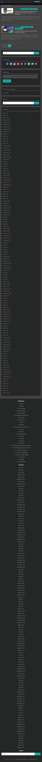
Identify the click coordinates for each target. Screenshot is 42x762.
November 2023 (7, 180)
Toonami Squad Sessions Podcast (21, 447)
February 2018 (6, 337)
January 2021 (6, 258)
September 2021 (7, 240)
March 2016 (6, 390)
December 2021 (7, 233)
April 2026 (5, 115)
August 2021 (6, 242)
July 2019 (5, 298)
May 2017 (5, 358)
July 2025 (5, 134)
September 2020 (7, 268)
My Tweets (6, 93)
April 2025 (5, 141)
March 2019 (6, 307)
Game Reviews (22, 410)
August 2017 (6, 351)
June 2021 (5, 247)
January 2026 (6, 122)
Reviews (22, 441)
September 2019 (7, 293)
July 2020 (5, 272)
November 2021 (7, 235)
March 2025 (6, 143)
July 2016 (5, 381)
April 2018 (5, 332)
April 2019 (5, 305)
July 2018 (5, 326)
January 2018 (6, 339)
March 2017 (6, 362)
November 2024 (7, 152)
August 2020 (6, 270)
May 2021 (5, 249)
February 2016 (6, 393)
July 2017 (5, 353)
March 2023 (6, 198)
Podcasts (21, 431)
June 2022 (5, 219)
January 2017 (6, 367)
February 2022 (6, 228)
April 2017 (5, 360)
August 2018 (6, 323)
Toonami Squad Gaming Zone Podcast (21, 445)
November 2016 (7, 372)
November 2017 (7, 344)
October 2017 (6, 346)
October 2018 (6, 319)
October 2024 (6, 154)
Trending (22, 459)
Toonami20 (22, 457)
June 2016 (5, 383)
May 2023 (5, 194)
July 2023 (5, 189)
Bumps (22, 406)
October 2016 (6, 374)
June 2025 (5, 136)
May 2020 (5, 277)
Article (21, 404)
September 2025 (7, 129)
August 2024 (6, 159)
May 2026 (5, 113)
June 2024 (5, 164)
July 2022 (5, 217)
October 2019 (6, 291)
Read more (10, 20)
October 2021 (6, 238)
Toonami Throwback (22, 450)
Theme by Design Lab (32, 759)
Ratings (22, 438)
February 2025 (6, 145)
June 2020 (5, 275)
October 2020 (6, 265)
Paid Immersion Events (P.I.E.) (21, 427)
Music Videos (22, 420)
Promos (22, 436)
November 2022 (7, 208)
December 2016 (7, 369)
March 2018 (6, 335)
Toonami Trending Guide (22, 452)
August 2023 (6, 187)
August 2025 (6, 131)
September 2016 (7, 376)
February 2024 (6, 173)
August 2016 (6, 379)
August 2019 (6, 295)
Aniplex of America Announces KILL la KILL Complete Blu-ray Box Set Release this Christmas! (26, 13)
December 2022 (7, 205)
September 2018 (7, 321)
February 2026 (6, 120)
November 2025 (7, 124)
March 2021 (6, 254)
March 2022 (6, 226)
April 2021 (5, 252)
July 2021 (5, 245)
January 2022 (6, 231)
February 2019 (6, 309)
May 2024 (5, 166)
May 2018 (5, 330)
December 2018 (7, 314)
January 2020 (6, 286)
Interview (21, 417)
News (31, 27)
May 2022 (5, 221)
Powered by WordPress (21, 759)
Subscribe (7, 81)
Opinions (22, 424)
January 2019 (6, 312)
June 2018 (5, 328)
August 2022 (6, 215)
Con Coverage (24, 9)
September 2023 (7, 184)
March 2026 (6, 117)
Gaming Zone (21, 413)
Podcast (22, 429)
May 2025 (5, 138)
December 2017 (7, 342)
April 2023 (5, 196)
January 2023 (6, 203)
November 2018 (7, 316)
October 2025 (6, 127)
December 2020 (7, 261)
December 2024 (7, 150)
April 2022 (5, 224)
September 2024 (7, 157)
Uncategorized (21, 461)
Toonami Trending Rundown (22, 454)
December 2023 (7, 178)
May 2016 (5, 386)
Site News (21, 443)
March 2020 (6, 282)
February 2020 (6, 284)
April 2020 (5, 279)
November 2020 (7, 263)
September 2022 (7, 212)
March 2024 (6, 171)
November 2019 (7, 289)
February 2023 (6, 201)
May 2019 (5, 302)
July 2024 (5, 161)
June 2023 (5, 191)
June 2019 (5, 300)
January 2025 (6, 147)
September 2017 (7, 349)
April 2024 (5, 168)
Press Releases (33, 9)
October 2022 (6, 210)
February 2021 (6, 256)
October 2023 (6, 182)
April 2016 (5, 388)
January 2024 (6, 175)
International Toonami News (22, 415)
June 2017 (5, 356)
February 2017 (6, 365)
